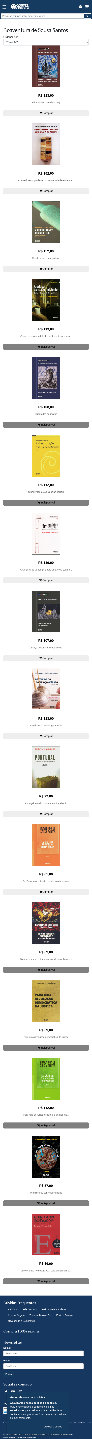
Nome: (7, 1348)
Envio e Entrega (64, 1315)
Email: (6, 1360)
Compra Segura (16, 1315)
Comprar (46, 113)
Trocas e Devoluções (40, 1315)
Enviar (8, 1374)
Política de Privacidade (54, 1309)
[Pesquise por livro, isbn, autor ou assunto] (42, 16)
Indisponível (46, 346)
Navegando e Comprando (21, 1321)
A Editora (13, 1309)
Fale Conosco (29, 1309)
